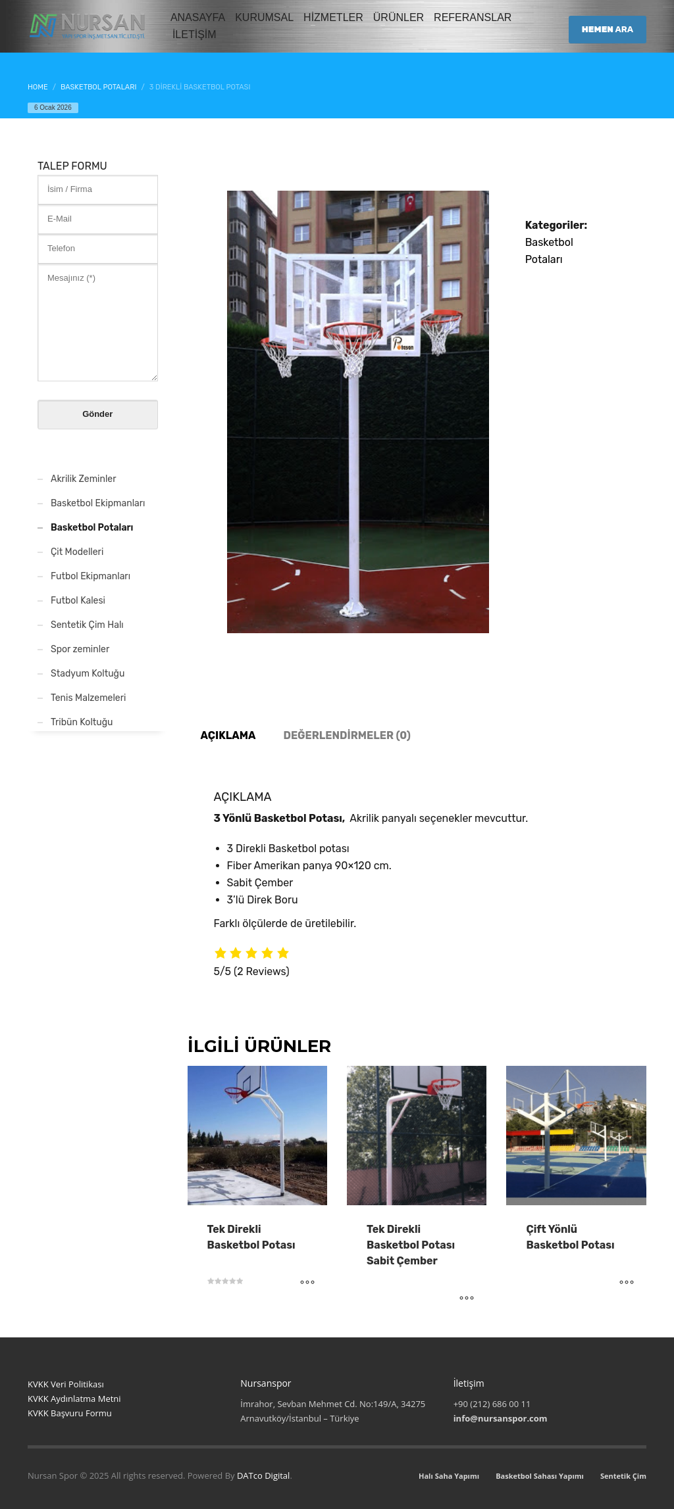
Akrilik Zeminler (84, 479)
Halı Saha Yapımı (449, 1476)
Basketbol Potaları (92, 527)
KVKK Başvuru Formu (70, 1413)
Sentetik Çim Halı (87, 625)
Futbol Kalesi (78, 600)
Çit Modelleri (77, 552)
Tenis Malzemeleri (88, 698)
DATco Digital (263, 1475)
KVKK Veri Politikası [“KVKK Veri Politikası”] (66, 1384)
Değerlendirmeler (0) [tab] (346, 735)
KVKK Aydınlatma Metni (74, 1398)
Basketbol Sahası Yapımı (540, 1476)
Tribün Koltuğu (82, 722)
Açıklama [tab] (228, 735)
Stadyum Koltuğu (87, 673)
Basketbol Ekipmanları (98, 503)
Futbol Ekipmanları (90, 576)
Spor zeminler (80, 649)
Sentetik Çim (623, 1476)
